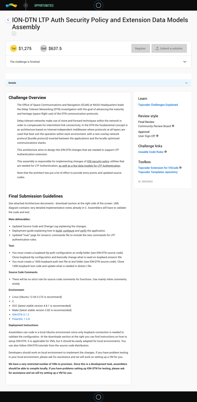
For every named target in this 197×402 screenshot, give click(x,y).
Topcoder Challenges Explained (158, 105)
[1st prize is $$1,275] (13, 48)
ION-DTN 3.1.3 (20, 314)
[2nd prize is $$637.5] (43, 48)
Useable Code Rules (150, 152)
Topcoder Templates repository (158, 172)
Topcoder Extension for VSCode (158, 168)
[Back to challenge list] (8, 20)
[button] (185, 61)
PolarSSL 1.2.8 (21, 319)
